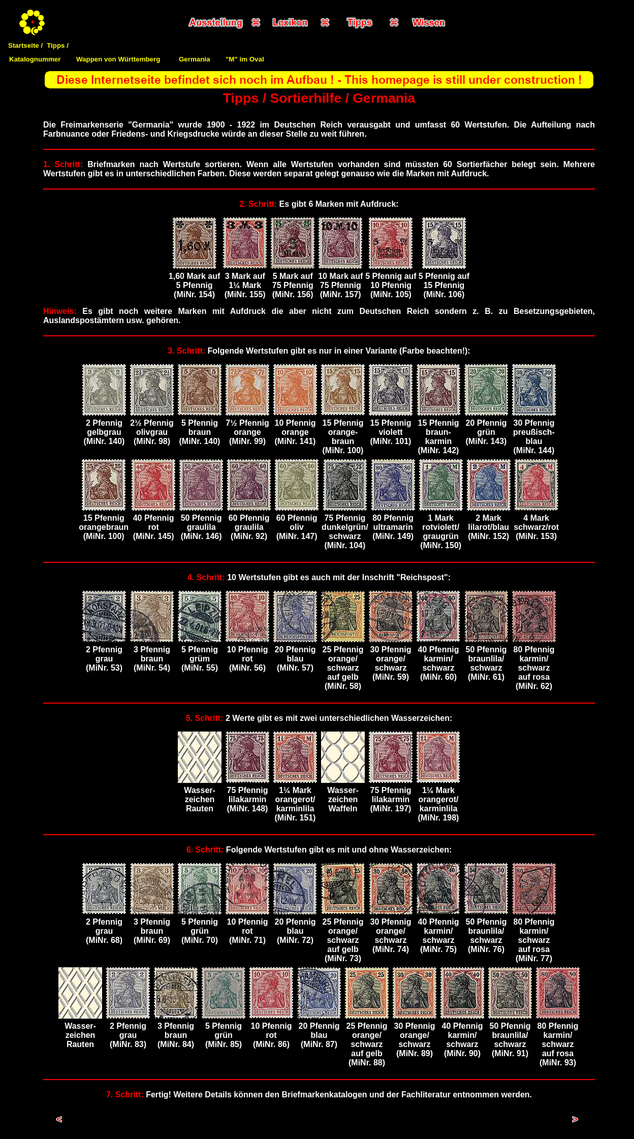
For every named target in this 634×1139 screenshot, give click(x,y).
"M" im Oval (245, 59)
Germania (194, 59)
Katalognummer (34, 59)
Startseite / (25, 45)
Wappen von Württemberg (118, 59)
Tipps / (58, 45)
